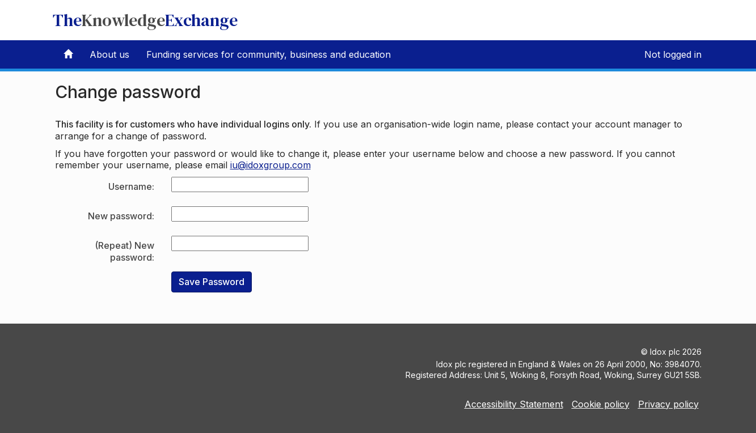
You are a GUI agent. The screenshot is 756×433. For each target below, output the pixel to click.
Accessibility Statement (513, 404)
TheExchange (145, 20)
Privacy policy (668, 404)
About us (109, 54)
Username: (131, 186)
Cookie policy (601, 404)
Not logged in (673, 54)
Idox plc (665, 351)
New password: (121, 216)
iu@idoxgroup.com (270, 165)
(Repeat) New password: (124, 251)
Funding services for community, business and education (268, 54)
